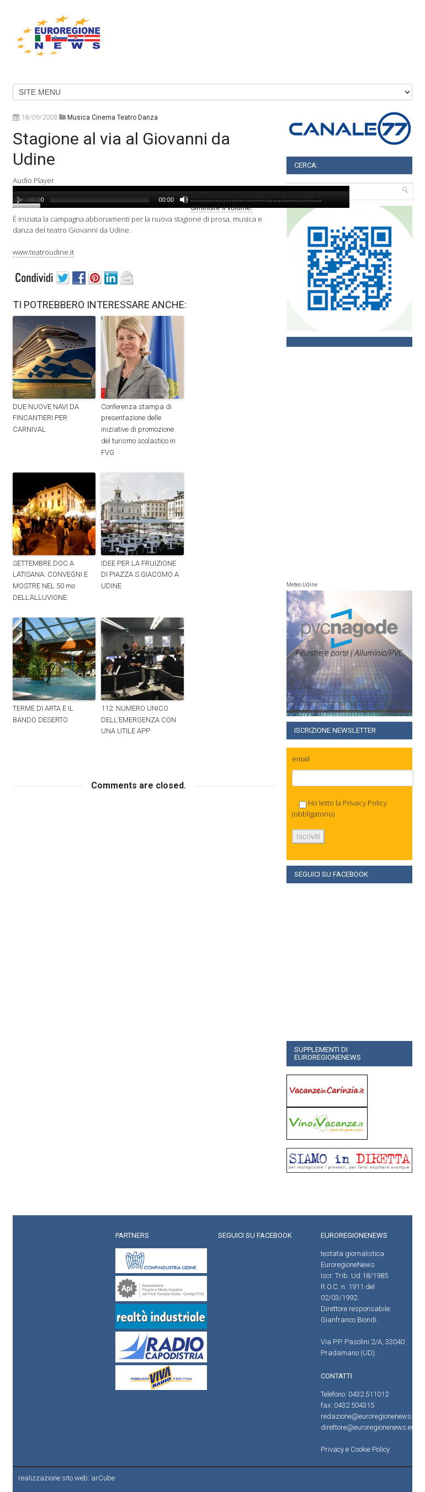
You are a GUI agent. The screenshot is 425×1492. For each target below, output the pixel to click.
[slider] (99, 199)
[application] (181, 197)
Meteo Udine (301, 585)
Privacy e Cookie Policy (355, 1449)
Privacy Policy (365, 803)
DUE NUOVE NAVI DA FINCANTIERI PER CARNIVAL (46, 418)
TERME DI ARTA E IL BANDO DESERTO (43, 714)
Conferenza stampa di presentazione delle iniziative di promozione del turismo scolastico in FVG (138, 429)
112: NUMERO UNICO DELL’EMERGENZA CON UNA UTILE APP (138, 720)
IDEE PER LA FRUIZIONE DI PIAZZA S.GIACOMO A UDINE (140, 575)
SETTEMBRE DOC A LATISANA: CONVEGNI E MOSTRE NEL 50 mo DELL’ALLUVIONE (50, 580)
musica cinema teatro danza (112, 117)
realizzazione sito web (53, 1478)
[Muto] (183, 199)
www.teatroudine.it (43, 252)
